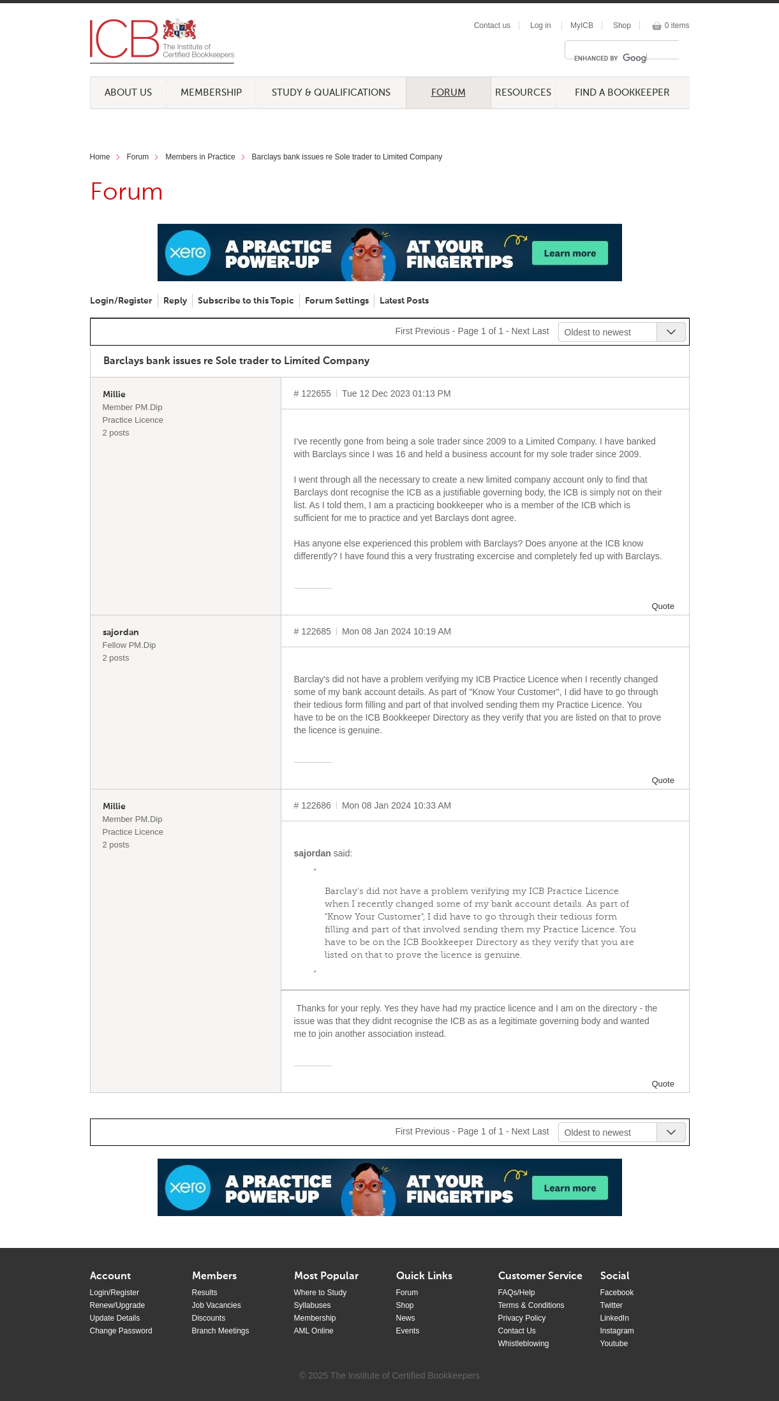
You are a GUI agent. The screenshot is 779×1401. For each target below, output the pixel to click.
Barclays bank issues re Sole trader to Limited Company (347, 156)
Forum (448, 93)
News (405, 1318)
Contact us (492, 25)
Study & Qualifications (331, 93)
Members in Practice (200, 156)
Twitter (611, 1305)
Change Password (121, 1330)
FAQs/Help (516, 1292)
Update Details (115, 1318)
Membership (211, 93)
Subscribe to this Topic (246, 301)
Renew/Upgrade (117, 1305)
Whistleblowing (523, 1343)
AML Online (314, 1330)
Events (408, 1330)
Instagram (617, 1330)
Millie (114, 394)
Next (520, 331)
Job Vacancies (216, 1305)
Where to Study (320, 1292)
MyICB (581, 25)
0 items (677, 25)
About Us (128, 93)
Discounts (209, 1318)
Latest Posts (404, 301)
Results (205, 1292)
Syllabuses (312, 1305)
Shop (622, 25)
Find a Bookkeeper (622, 93)
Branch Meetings (220, 1330)
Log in (540, 25)
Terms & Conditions (531, 1305)
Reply (175, 301)
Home (100, 156)
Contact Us (517, 1330)
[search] (610, 58)
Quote (663, 606)
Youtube (614, 1343)
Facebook (617, 1292)
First (403, 331)
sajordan (121, 632)
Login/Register (121, 301)
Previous (432, 331)
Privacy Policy (522, 1318)
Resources (523, 93)
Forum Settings (337, 301)
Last (540, 331)
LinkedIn (614, 1318)
